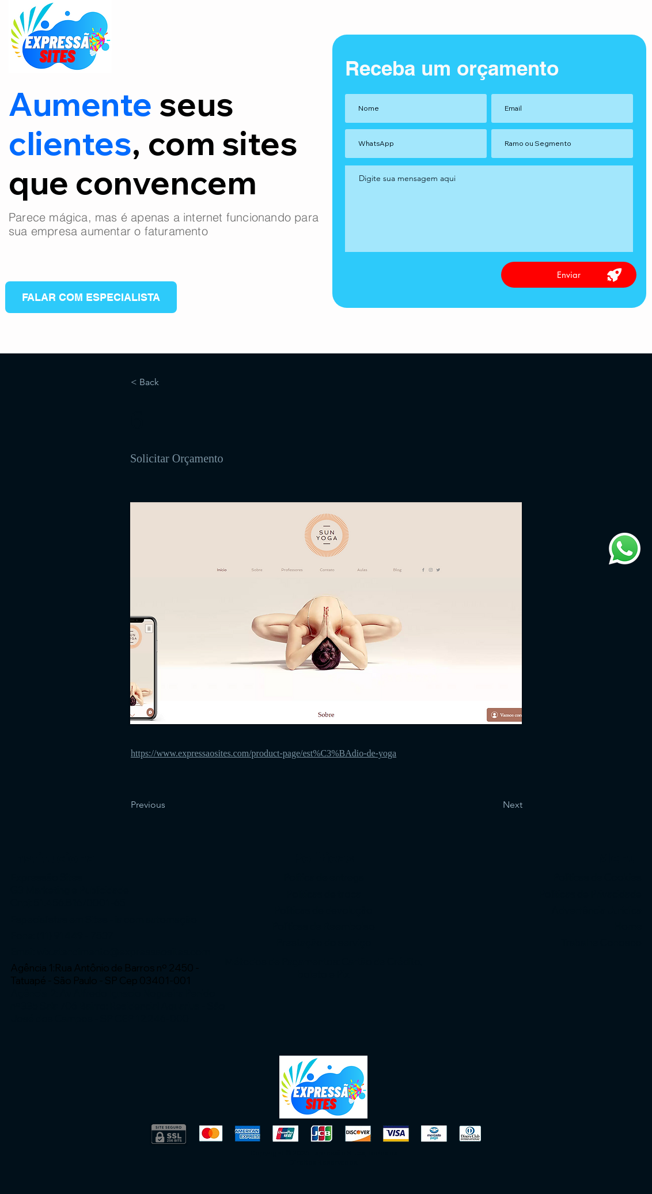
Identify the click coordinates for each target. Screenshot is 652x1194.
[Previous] (169, 804)
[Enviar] (568, 275)
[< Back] (169, 382)
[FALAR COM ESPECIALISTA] (91, 297)
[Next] (493, 804)
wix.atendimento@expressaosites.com (123, 952)
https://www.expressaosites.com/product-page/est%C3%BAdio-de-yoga (263, 753)
